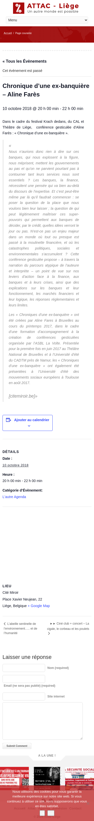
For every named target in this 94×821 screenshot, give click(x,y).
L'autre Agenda (14, 497)
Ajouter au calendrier (31, 420)
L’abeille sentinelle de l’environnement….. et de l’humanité (20, 628)
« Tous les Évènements (25, 61)
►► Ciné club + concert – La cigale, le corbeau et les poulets (68, 626)
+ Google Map (39, 606)
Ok (42, 813)
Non (51, 813)
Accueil (8, 33)
